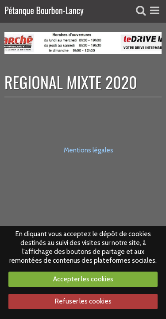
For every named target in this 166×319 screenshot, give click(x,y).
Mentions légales (88, 150)
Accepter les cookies (83, 279)
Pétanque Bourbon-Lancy (44, 11)
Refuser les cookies (83, 301)
